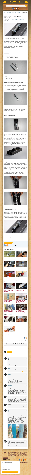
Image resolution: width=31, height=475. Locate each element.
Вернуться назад (8, 242)
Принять (10, 471)
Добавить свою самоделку (7, 459)
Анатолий (9, 374)
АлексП (9, 368)
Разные (13, 19)
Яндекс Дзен (5, 458)
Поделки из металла (21, 19)
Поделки (16, 19)
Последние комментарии (7, 460)
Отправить (9, 352)
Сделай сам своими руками (15, 2)
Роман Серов (10, 385)
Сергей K (9, 358)
